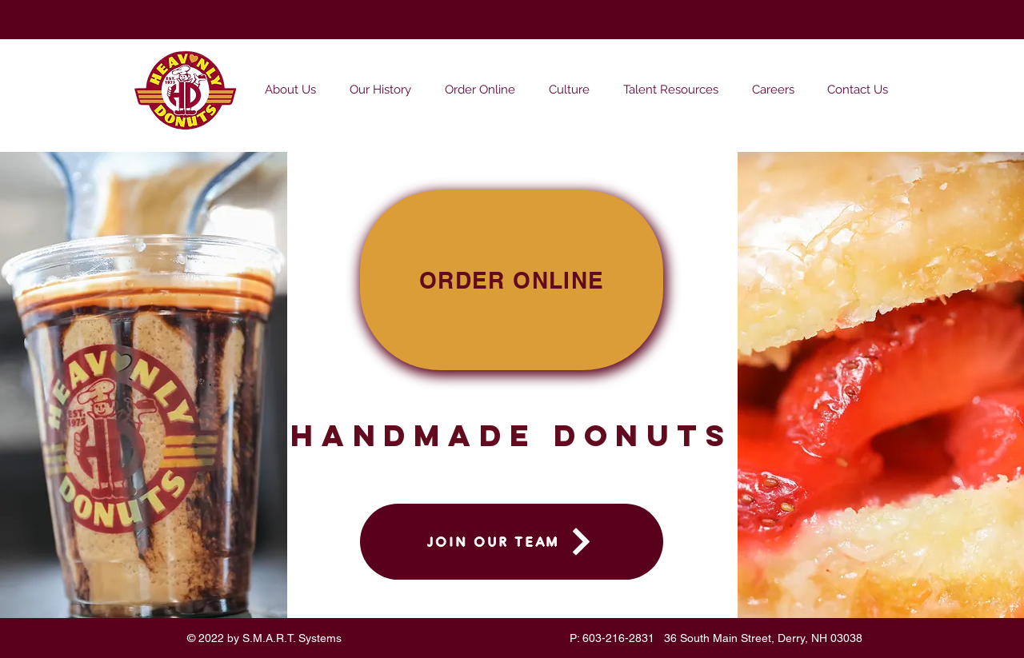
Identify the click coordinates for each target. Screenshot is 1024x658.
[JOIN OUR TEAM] (511, 542)
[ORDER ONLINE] (511, 280)
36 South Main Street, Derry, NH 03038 (763, 638)
